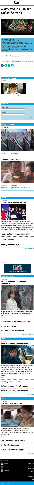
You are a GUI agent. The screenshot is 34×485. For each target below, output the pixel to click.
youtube (6, 463)
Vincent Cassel (14, 49)
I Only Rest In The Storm (10, 160)
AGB (33, 479)
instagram (6, 470)
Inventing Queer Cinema (10, 382)
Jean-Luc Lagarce (23, 42)
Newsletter (31, 463)
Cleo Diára (22, 187)
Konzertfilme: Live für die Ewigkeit (14, 391)
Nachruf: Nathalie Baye (10, 245)
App (8, 483)
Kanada (3, 39)
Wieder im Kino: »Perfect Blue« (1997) (16, 234)
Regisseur (5, 112)
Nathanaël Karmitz (28, 43)
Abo (2, 483)
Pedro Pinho (14, 185)
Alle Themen (30, 394)
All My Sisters (6, 128)
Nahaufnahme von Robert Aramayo (14, 386)
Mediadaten (31, 468)
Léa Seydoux (22, 49)
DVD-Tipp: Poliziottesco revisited (13, 441)
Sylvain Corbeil (6, 43)
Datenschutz (30, 473)
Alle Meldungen (29, 248)
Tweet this (5, 65)
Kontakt (32, 471)
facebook (6, 467)
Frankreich (8, 39)
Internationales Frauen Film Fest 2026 (16, 322)
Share (9, 65)
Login (28, 3)
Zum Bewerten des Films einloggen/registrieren (17, 61)
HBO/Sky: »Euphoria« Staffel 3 (13, 450)
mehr (2, 317)
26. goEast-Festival (8, 326)
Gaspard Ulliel (5, 50)
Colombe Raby (6, 48)
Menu (2, 2)
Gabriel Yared (23, 46)
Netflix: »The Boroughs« (10, 445)
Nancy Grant (20, 43)
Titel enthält (6, 107)
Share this (2, 65)
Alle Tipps (31, 453)
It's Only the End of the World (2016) (12, 95)
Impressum (31, 476)
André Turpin (6, 46)
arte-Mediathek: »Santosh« (11, 404)
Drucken (15, 65)
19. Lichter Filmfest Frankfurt (12, 331)
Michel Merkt (5, 45)
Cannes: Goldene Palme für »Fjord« (15, 202)
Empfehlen (12, 65)
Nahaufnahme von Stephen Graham (14, 344)
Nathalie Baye (28, 49)
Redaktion (31, 466)
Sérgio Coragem (15, 187)
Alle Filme (31, 192)
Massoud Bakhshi (15, 153)
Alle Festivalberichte (27, 334)
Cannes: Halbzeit (7, 239)
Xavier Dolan (6, 42)
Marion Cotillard (6, 49)
